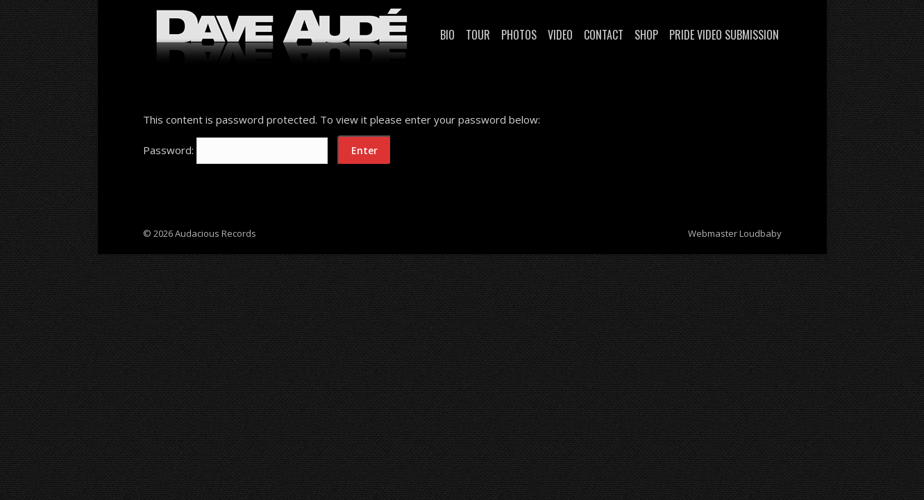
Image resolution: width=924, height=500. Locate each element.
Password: (235, 150)
